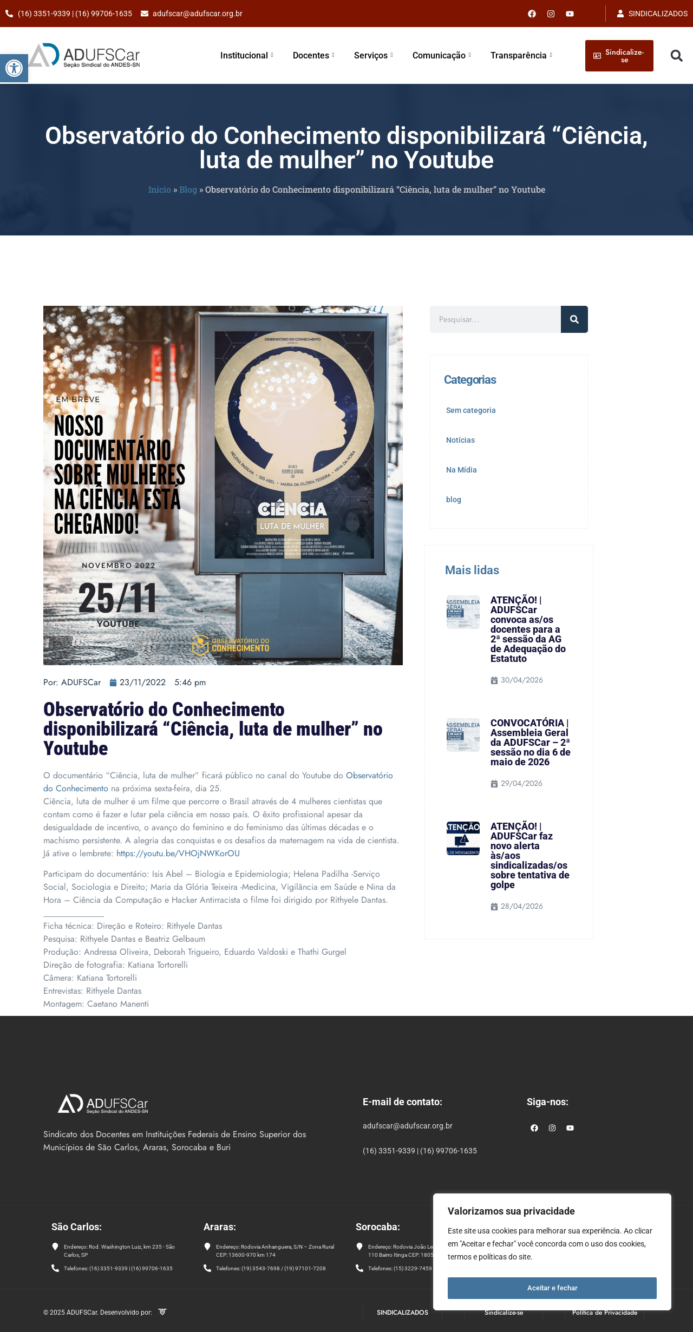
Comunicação (448, 55)
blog (453, 499)
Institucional (260, 55)
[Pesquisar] (574, 319)
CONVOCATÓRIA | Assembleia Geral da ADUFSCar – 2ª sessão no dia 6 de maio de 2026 (531, 742)
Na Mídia (461, 469)
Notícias (460, 440)
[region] (552, 1254)
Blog (188, 189)
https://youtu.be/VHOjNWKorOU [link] (178, 853)
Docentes (325, 55)
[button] (14, 68)
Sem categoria (471, 410)
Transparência (524, 55)
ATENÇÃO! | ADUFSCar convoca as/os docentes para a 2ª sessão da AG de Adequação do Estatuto (528, 629)
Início (159, 189)
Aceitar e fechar (552, 1288)
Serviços (382, 55)
